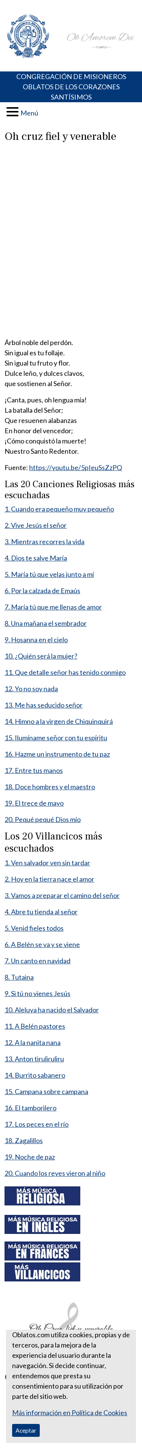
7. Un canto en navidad (37, 960)
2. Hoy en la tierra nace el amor (49, 879)
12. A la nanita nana (33, 1042)
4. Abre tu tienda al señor (41, 911)
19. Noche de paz (30, 1157)
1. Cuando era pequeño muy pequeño (59, 509)
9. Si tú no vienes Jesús (37, 993)
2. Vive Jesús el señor (36, 525)
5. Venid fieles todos (34, 928)
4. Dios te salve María (36, 558)
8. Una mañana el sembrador (46, 623)
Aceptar (26, 1430)
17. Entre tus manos (34, 770)
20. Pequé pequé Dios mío (43, 819)
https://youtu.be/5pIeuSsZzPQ (75, 467)
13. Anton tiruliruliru (34, 1059)
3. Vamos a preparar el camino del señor (62, 895)
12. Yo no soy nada (31, 688)
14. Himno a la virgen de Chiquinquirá (59, 721)
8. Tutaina (19, 977)
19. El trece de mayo (34, 803)
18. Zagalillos (24, 1140)
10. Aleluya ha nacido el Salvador (52, 1010)
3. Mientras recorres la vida (44, 541)
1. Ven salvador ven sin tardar (47, 862)
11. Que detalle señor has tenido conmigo (65, 672)
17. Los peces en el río (37, 1124)
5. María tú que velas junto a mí (49, 574)
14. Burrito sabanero (35, 1075)
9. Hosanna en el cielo (36, 639)
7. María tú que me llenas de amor (53, 607)
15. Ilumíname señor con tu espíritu (56, 737)
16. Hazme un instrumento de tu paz (57, 754)
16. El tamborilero (30, 1108)
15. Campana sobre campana (46, 1091)
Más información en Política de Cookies (69, 1412)
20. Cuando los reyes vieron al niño (55, 1173)
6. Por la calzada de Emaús (42, 590)
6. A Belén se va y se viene (42, 944)
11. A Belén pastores (35, 1026)
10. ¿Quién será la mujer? (41, 656)
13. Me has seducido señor (44, 705)
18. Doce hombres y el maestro (50, 786)
